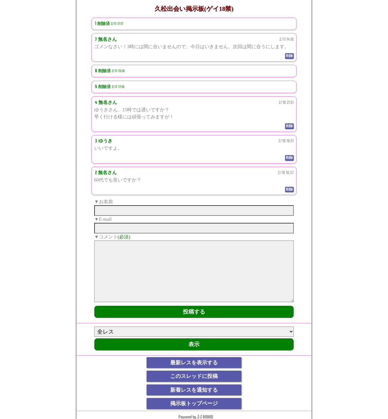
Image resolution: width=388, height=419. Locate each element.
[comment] (194, 271)
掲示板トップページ (194, 403)
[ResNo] (194, 332)
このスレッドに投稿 (194, 376)
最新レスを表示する (194, 363)
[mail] (194, 228)
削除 (289, 56)
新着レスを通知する (194, 390)
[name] (194, 210)
